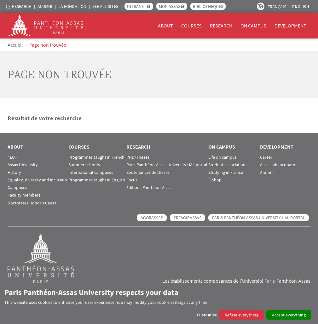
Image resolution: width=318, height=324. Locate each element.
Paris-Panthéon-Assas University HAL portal (166, 165)
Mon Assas (169, 6)
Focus (131, 180)
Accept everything (289, 315)
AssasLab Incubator (278, 165)
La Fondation (72, 6)
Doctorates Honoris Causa (32, 203)
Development (290, 25)
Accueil (15, 45)
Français (277, 6)
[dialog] (159, 303)
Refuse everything (241, 315)
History (14, 172)
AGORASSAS (152, 217)
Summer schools (84, 165)
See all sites (105, 6)
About (165, 25)
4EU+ (12, 157)
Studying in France (225, 172)
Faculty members (24, 195)
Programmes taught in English (96, 180)
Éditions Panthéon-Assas (149, 187)
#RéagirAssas (187, 217)
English (300, 6)
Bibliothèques (208, 6)
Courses (191, 25)
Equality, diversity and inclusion (37, 180)
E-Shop (215, 180)
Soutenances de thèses (148, 172)
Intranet (136, 6)
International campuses (90, 172)
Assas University (23, 165)
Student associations (227, 165)
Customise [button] (207, 315)
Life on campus (222, 157)
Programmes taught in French (96, 157)
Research (22, 6)
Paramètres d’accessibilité (260, 6)
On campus (253, 25)
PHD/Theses (137, 157)
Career (266, 157)
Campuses (17, 187)
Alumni (45, 6)
